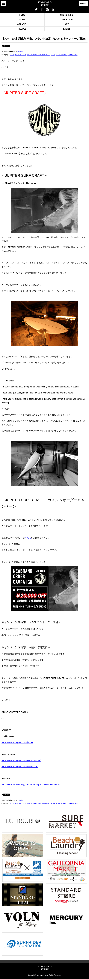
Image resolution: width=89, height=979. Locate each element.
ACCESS (83, 4)
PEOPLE (22, 29)
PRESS (37, 55)
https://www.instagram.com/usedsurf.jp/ (20, 766)
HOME (22, 15)
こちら (28, 538)
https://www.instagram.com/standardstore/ (21, 760)
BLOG (12, 55)
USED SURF (73, 55)
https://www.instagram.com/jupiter (17, 742)
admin (20, 51)
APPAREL (22, 24)
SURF (22, 19)
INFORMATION (20, 55)
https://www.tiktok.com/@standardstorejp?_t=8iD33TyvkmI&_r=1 (31, 784)
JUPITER (30, 55)
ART (67, 24)
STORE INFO (66, 15)
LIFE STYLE (67, 19)
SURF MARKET (62, 55)
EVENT (66, 29)
